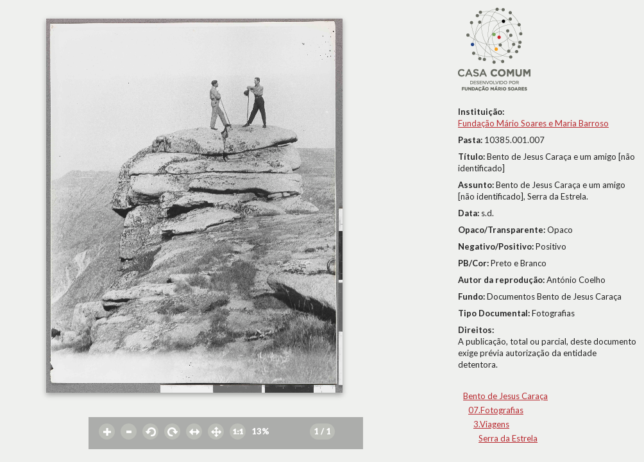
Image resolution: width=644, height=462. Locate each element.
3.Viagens (491, 424)
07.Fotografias (495, 410)
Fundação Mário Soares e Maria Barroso (533, 123)
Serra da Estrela (508, 438)
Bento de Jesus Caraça (505, 396)
